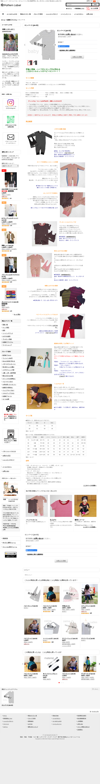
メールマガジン (7, 467)
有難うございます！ (8, 29)
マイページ (6, 724)
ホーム (5, 715)
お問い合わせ (71, 34)
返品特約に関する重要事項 (67, 50)
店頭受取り (80, 729)
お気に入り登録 (77, 56)
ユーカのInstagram (10, 525)
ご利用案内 (80, 721)
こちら (9, 440)
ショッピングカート (8, 721)
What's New (56, 715)
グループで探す (32, 718)
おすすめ (30, 724)
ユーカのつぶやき (57, 721)
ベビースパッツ (50, 333)
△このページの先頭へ (89, 485)
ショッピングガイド (8, 460)
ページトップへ (95, 711)
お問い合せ (6, 471)
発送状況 (5, 538)
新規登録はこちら (79, 8)
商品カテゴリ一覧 (32, 715)
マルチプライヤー (77, 350)
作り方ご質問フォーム (9, 542)
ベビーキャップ (69, 153)
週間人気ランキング (33, 726)
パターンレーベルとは (9, 451)
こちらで (62, 376)
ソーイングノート (57, 724)
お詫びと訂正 (6, 455)
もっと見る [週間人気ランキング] (17, 314)
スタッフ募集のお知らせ (83, 726)
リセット (96, 688)
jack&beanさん (71, 236)
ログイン (69, 8)
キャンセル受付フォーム (10, 547)
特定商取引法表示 (81, 715)
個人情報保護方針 (81, 718)
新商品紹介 (31, 721)
